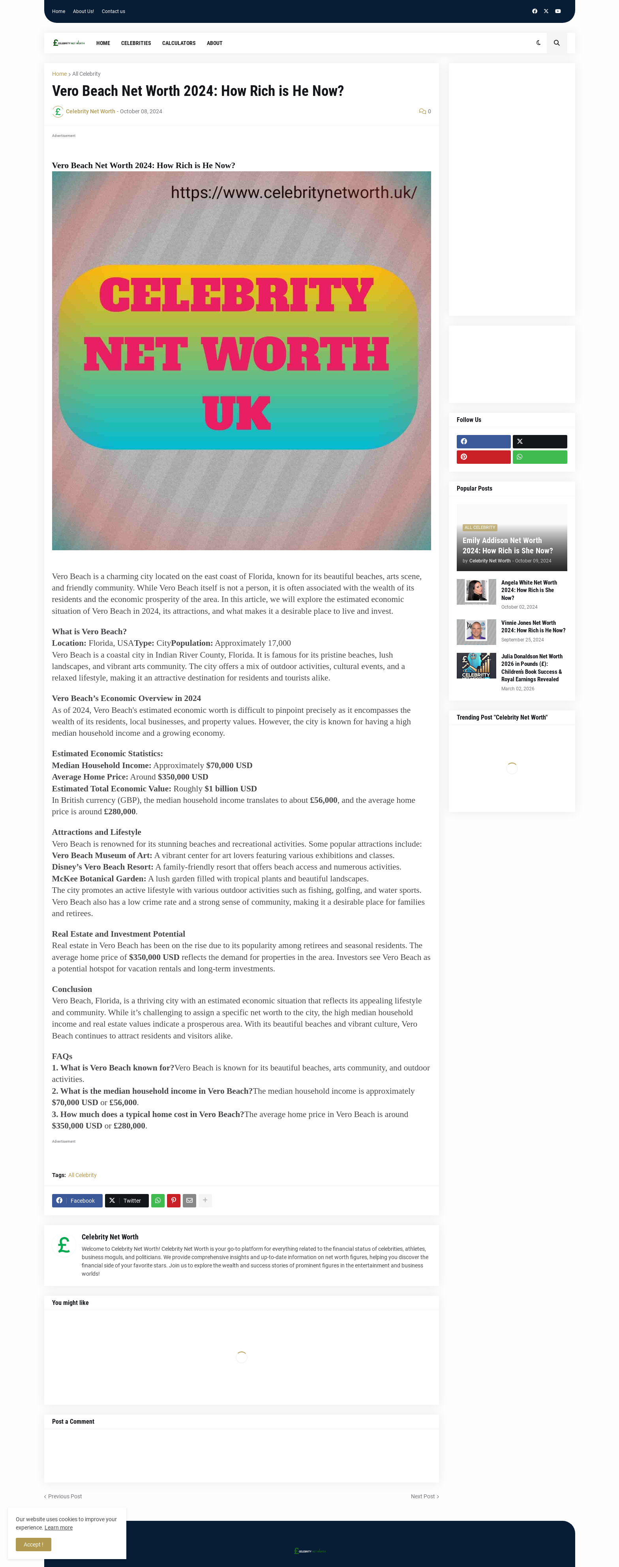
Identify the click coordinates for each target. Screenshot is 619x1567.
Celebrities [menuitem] (136, 43)
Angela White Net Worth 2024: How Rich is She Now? (529, 590)
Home (58, 11)
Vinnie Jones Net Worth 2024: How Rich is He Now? (533, 626)
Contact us (113, 11)
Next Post (423, 1496)
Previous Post (65, 1496)
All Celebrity (86, 74)
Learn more (59, 1527)
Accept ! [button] (33, 1544)
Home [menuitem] (103, 43)
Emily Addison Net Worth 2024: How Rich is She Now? (508, 545)
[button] (539, 43)
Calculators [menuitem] (179, 43)
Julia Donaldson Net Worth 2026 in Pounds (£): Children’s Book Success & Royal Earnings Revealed (532, 668)
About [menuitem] (215, 43)
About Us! (83, 11)
